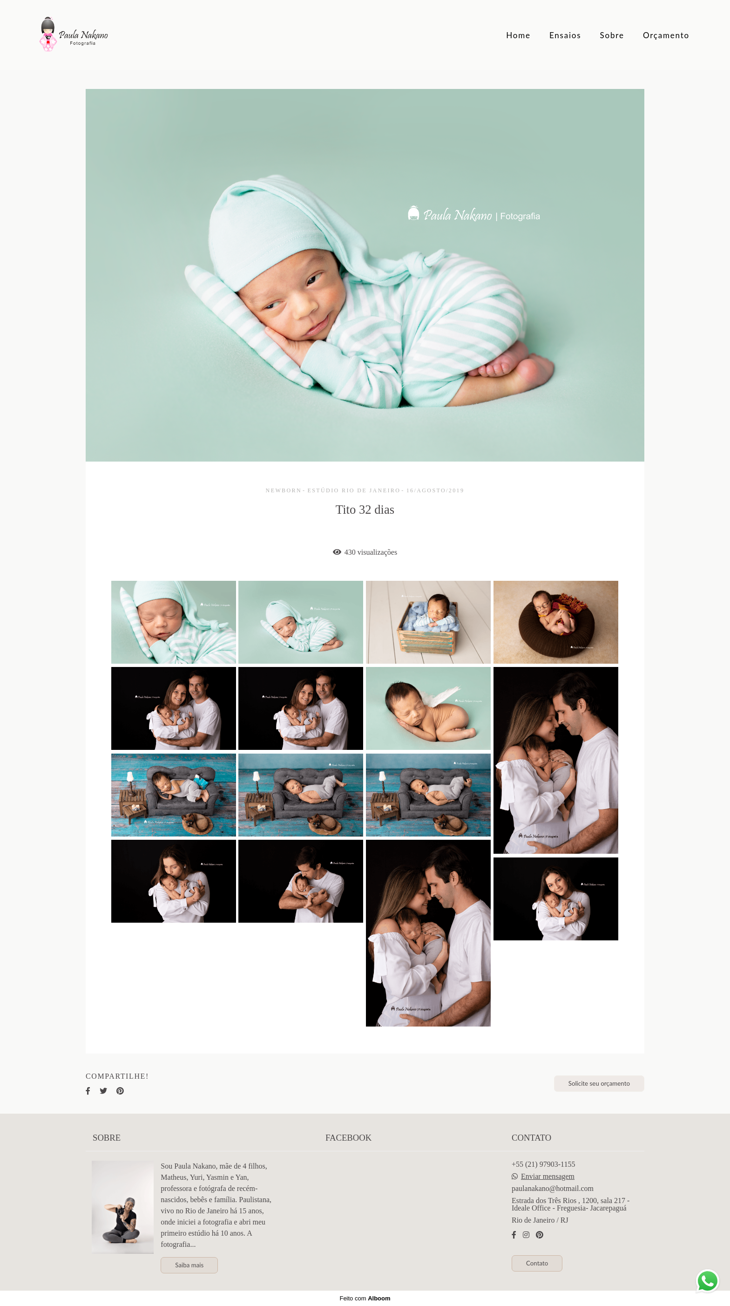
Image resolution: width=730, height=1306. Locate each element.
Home (518, 35)
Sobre (612, 35)
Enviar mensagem (548, 1176)
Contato (537, 1263)
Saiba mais (189, 1265)
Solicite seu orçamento (599, 1083)
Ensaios (565, 35)
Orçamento (666, 35)
